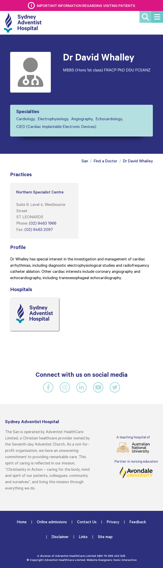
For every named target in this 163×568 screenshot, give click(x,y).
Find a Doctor (105, 160)
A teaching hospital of (133, 444)
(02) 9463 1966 (42, 223)
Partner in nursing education (136, 469)
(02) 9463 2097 (38, 229)
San (85, 160)
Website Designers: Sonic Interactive (112, 559)
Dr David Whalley (138, 160)
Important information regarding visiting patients (86, 5)
